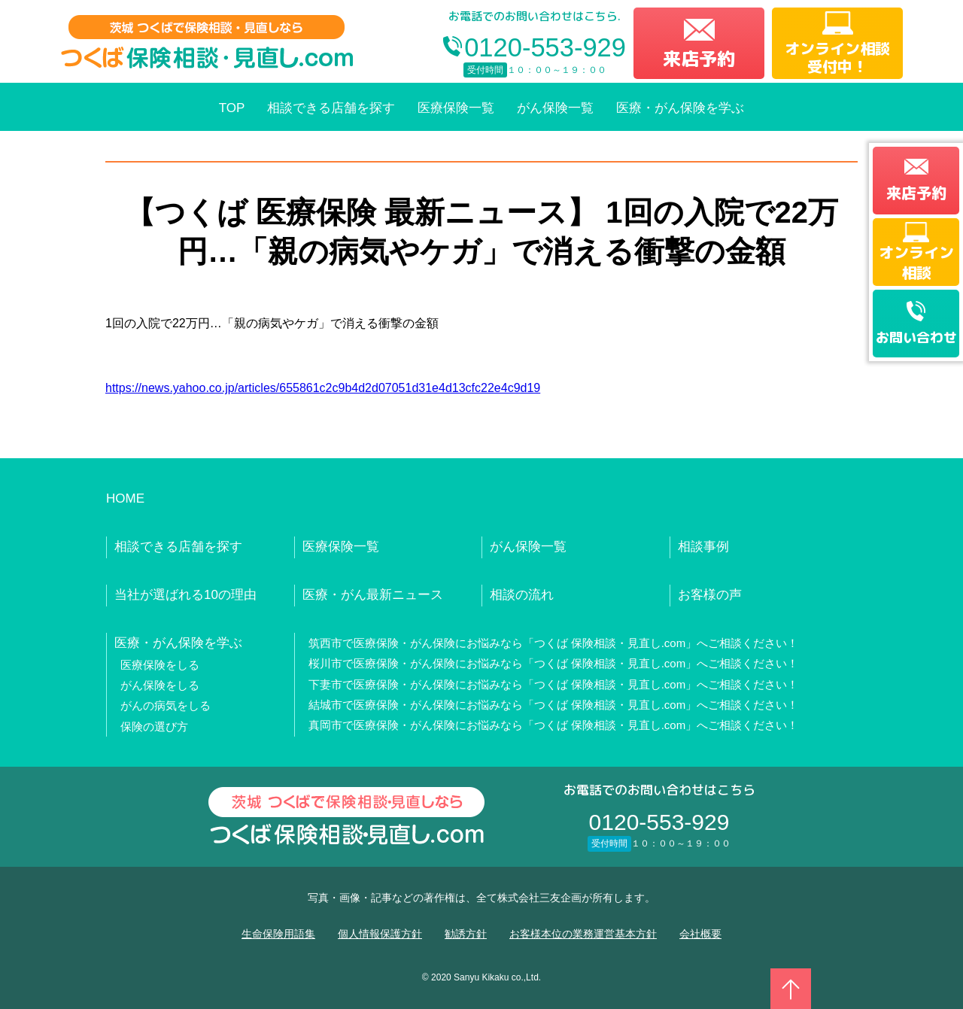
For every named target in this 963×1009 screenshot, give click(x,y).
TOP (232, 108)
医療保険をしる (159, 664)
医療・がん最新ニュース (372, 595)
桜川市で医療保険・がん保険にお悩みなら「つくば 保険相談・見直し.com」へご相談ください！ (553, 663)
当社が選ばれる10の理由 (185, 595)
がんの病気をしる (165, 705)
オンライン (916, 262)
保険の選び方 (154, 726)
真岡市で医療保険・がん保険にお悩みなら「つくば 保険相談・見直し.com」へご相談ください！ (553, 725)
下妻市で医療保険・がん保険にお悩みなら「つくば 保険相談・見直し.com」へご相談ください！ (553, 684)
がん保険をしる (159, 685)
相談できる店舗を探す (331, 108)
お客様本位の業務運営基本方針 (583, 934)
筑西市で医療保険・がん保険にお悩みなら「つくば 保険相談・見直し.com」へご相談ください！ (553, 643)
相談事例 (703, 546)
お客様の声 (710, 595)
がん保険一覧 (555, 108)
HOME (125, 498)
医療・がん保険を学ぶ (680, 108)
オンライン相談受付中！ (837, 57)
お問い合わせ (916, 337)
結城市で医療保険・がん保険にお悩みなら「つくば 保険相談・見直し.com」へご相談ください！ (553, 704)
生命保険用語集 (278, 934)
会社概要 (700, 934)
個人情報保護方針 (380, 934)
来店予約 (699, 58)
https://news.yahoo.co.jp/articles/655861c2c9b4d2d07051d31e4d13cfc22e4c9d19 (322, 387)
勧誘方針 (466, 934)
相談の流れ (522, 595)
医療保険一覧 (456, 108)
